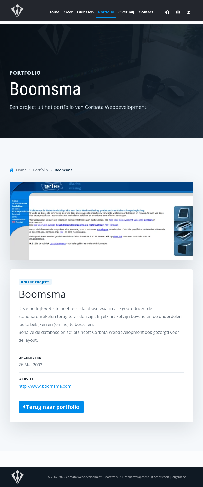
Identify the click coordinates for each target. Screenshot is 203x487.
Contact (146, 12)
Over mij (126, 12)
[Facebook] (167, 12)
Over (68, 12)
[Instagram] (178, 12)
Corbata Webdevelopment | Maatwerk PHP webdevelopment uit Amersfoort (117, 477)
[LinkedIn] (188, 12)
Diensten (85, 12)
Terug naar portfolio (51, 406)
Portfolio (106, 12)
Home (53, 12)
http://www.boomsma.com (45, 386)
